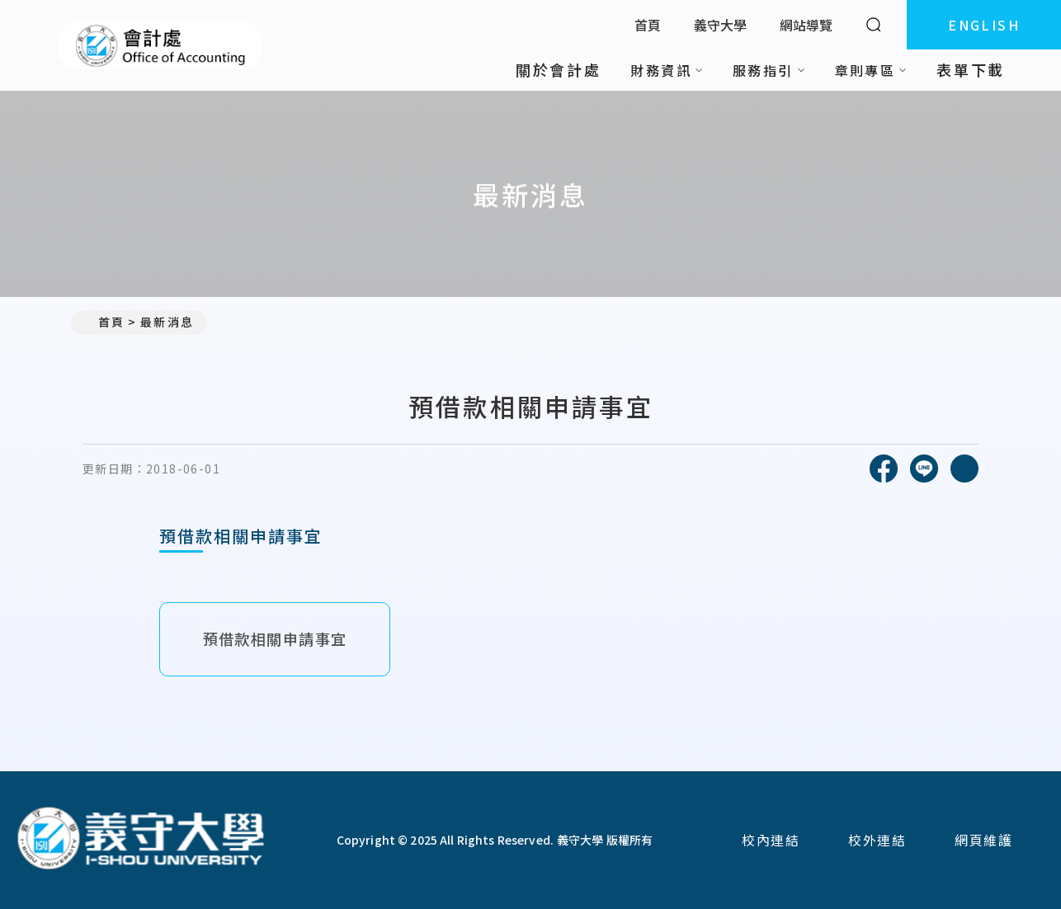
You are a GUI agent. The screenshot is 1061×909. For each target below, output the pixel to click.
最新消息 (166, 321)
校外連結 (877, 840)
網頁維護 (983, 840)
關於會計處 (558, 69)
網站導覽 (806, 25)
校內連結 (770, 840)
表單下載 (970, 69)
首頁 (647, 25)
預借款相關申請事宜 (275, 638)
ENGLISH (984, 25)
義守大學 (720, 25)
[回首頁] (140, 840)
